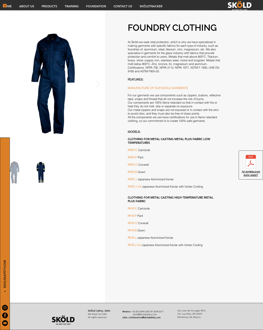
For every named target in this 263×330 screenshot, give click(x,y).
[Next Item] (98, 84)
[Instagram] (5, 308)
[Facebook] (5, 315)
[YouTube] (5, 323)
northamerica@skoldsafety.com (145, 317)
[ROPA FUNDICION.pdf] (251, 162)
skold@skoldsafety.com (145, 314)
